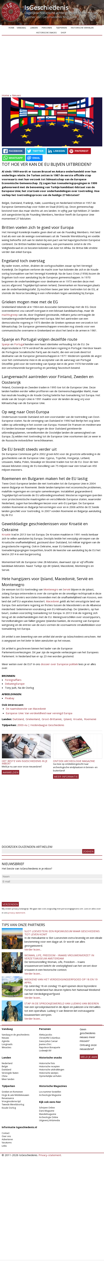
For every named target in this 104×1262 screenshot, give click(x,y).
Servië (66, 589)
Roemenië (90, 719)
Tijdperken (61, 27)
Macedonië (52, 601)
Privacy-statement (50, 1155)
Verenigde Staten (10, 1072)
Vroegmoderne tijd (11, 1101)
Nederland (7, 1063)
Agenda (5, 1041)
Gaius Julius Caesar (48, 1041)
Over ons (6, 1136)
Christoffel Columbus (49, 1037)
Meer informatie (66, 776)
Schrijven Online (47, 1107)
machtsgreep (10, 314)
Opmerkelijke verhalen (50, 1076)
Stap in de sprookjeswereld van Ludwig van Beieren (61, 1003)
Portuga (19, 344)
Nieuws (16, 95)
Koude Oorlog (9, 1107)
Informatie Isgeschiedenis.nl (19, 1127)
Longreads (7, 1044)
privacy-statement (16, 912)
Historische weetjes (48, 1072)
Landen (34, 27)
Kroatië (6, 534)
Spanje (6, 344)
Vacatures (7, 1142)
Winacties (6, 1047)
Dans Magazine (46, 1110)
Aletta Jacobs (45, 1034)
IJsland (67, 719)
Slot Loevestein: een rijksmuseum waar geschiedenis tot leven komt (62, 932)
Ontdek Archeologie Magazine (74, 761)
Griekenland (33, 719)
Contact (5, 1133)
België (5, 1066)
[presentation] (28, 891)
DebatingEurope (15, 683)
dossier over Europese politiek (59, 664)
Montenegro (50, 589)
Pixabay (9, 698)
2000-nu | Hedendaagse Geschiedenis (40, 725)
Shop (63, 32)
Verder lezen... (33, 949)
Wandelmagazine (47, 1114)
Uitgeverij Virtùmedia (49, 1120)
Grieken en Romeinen (12, 1091)
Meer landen (8, 1079)
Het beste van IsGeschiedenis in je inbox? (24, 762)
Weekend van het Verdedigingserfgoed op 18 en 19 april (61, 981)
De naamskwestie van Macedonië (26, 708)
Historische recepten (49, 1066)
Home (11, 27)
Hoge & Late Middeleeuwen (15, 1095)
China (4, 1076)
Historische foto (47, 1063)
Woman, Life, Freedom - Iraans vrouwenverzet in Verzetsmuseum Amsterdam (59, 956)
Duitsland (18, 719)
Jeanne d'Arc (45, 1044)
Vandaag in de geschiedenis (15, 1034)
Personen (47, 27)
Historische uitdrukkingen (51, 1069)
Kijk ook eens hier (50, 1102)
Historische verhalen (82, 27)
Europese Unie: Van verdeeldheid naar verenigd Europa (39, 713)
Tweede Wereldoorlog (13, 1104)
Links (4, 1145)
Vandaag (21, 27)
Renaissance (8, 1098)
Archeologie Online (48, 1117)
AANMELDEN (10, 772)
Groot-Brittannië (52, 719)
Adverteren (7, 1139)
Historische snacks (46, 32)
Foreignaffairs (13, 680)
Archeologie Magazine (50, 1095)
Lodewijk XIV (45, 1050)
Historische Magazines (53, 1086)
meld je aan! (89, 1057)
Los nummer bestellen (50, 1091)
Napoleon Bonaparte (49, 1047)
